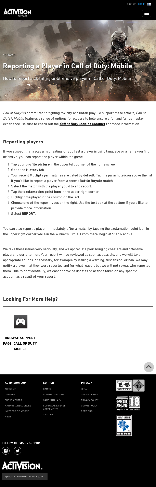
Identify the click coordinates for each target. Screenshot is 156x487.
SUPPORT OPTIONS (53, 394)
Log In (141, 4)
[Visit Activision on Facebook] (6, 451)
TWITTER (48, 415)
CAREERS (10, 394)
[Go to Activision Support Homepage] (19, 13)
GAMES (47, 389)
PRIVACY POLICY (90, 400)
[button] (149, 4)
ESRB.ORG (87, 411)
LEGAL (84, 389)
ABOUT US (10, 389)
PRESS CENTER (13, 400)
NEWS (8, 417)
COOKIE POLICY (89, 406)
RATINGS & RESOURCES (18, 406)
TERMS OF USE (89, 394)
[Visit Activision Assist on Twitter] (17, 451)
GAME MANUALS (52, 400)
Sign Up (131, 4)
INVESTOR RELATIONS (17, 411)
